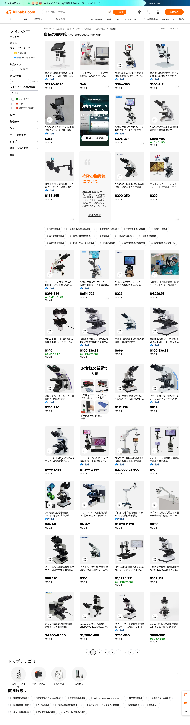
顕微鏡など (152, 705)
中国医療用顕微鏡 (147, 236)
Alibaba (47, 28)
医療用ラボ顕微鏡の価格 (78, 229)
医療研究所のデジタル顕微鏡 (47, 698)
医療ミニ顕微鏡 (159, 229)
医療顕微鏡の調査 (19, 705)
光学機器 (100, 28)
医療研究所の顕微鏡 (106, 229)
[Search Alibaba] (75, 12)
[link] (186, 695)
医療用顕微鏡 (53, 229)
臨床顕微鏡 (102, 236)
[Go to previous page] (87, 652)
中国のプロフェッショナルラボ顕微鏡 (101, 705)
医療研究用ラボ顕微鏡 (134, 229)
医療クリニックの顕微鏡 (82, 243)
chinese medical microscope (105, 698)
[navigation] (24, 340)
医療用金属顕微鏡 (55, 243)
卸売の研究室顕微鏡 (80, 236)
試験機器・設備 (63, 28)
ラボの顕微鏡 (42, 705)
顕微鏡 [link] (113, 28)
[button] (110, 12)
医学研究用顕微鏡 (55, 236)
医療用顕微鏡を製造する (163, 243)
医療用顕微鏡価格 (76, 698)
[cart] (149, 12)
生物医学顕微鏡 (123, 236)
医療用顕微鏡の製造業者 (133, 243)
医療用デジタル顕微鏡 (159, 698)
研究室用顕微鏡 (134, 698)
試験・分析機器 (83, 28)
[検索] (119, 12)
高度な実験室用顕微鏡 (66, 705)
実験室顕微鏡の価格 (45, 712)
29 (131, 652)
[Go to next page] (137, 652)
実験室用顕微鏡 (18, 698)
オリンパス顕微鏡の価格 (73, 712)
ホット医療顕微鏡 (19, 712)
